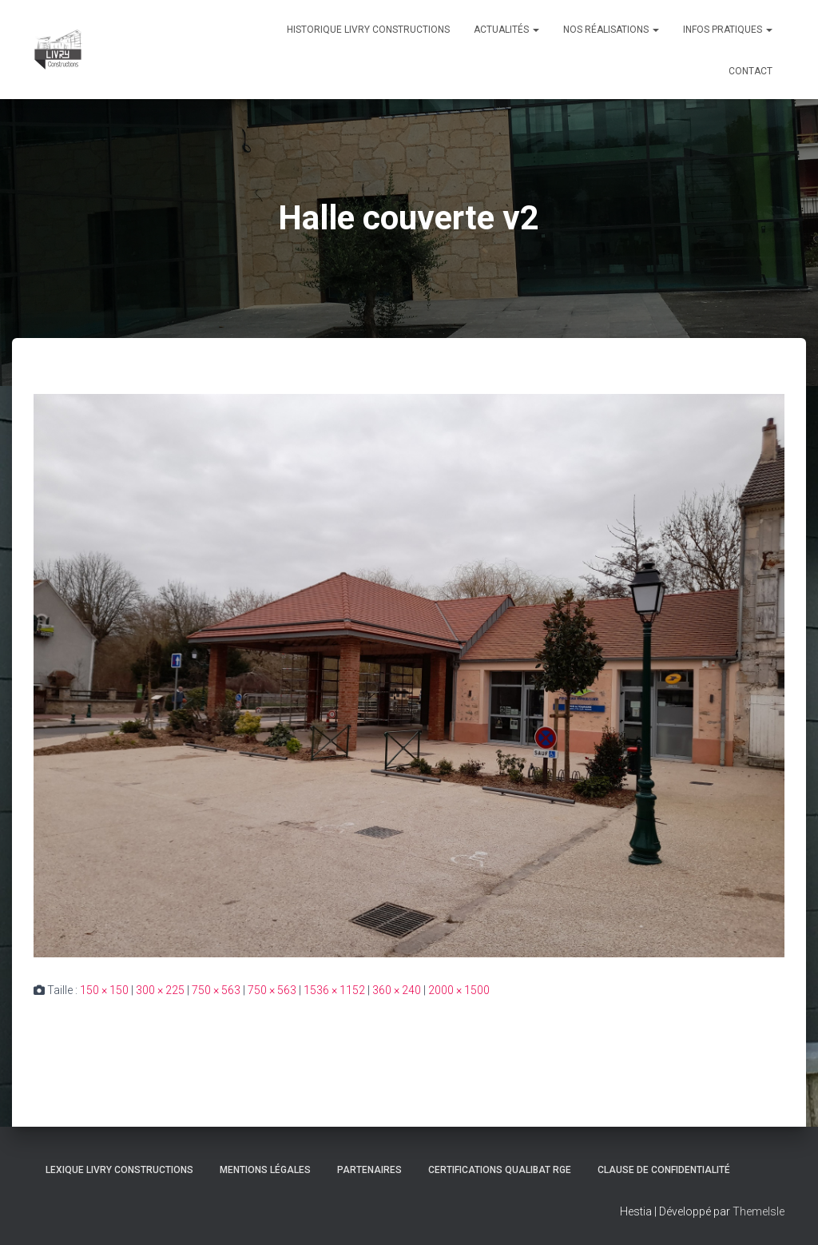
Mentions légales (265, 1169)
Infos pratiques (727, 29)
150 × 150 (104, 990)
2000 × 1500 (459, 990)
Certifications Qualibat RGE (499, 1169)
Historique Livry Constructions (368, 29)
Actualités (506, 29)
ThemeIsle (758, 1211)
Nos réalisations (611, 29)
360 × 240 (396, 990)
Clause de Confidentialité (664, 1169)
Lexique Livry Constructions (119, 1169)
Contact (750, 71)
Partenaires (369, 1169)
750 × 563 (216, 990)
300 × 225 (160, 990)
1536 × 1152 (334, 990)
